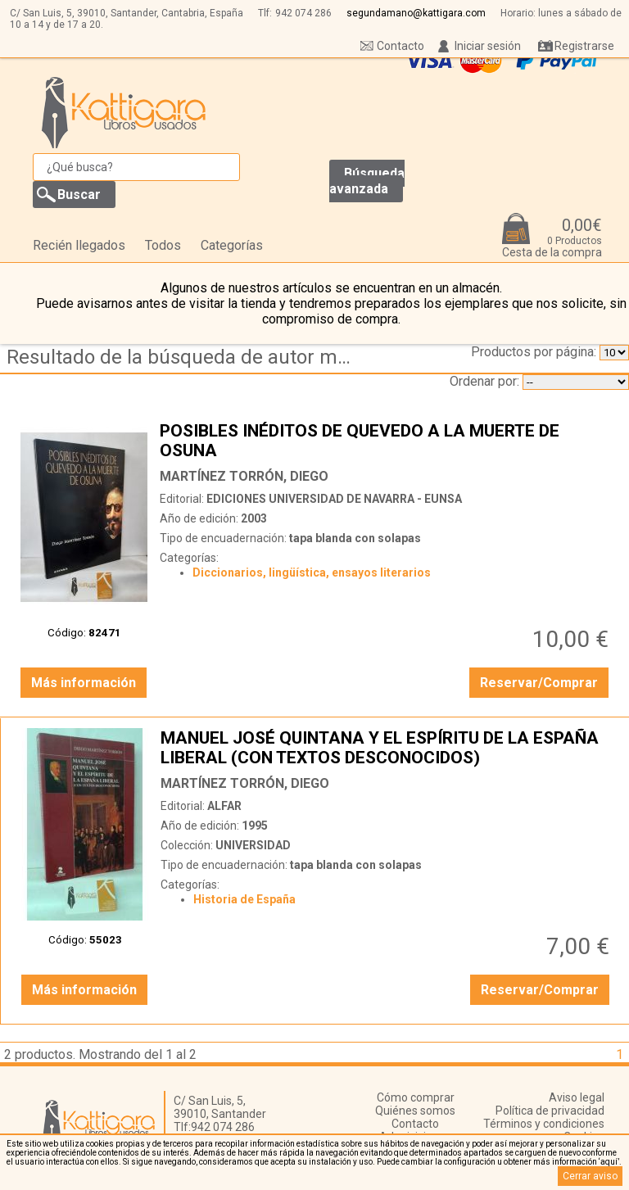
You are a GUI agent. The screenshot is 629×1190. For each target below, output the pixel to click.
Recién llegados (79, 245)
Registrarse (584, 45)
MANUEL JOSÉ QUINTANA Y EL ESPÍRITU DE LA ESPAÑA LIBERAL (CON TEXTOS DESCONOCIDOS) (387, 747)
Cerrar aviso (590, 1176)
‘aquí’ (609, 1161)
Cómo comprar (416, 1097)
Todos (163, 245)
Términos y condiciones (543, 1123)
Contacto (400, 45)
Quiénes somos (415, 1110)
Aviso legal (576, 1097)
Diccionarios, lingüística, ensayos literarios (311, 572)
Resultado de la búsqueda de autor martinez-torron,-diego (183, 357)
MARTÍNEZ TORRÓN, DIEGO (244, 476)
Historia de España (244, 899)
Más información (83, 682)
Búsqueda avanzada (367, 181)
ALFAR (224, 805)
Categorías (232, 245)
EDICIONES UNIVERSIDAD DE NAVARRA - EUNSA (334, 498)
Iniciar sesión (488, 45)
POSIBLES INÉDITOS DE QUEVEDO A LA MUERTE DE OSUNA (386, 440)
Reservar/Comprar (539, 682)
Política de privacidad (550, 1110)
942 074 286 (303, 13)
